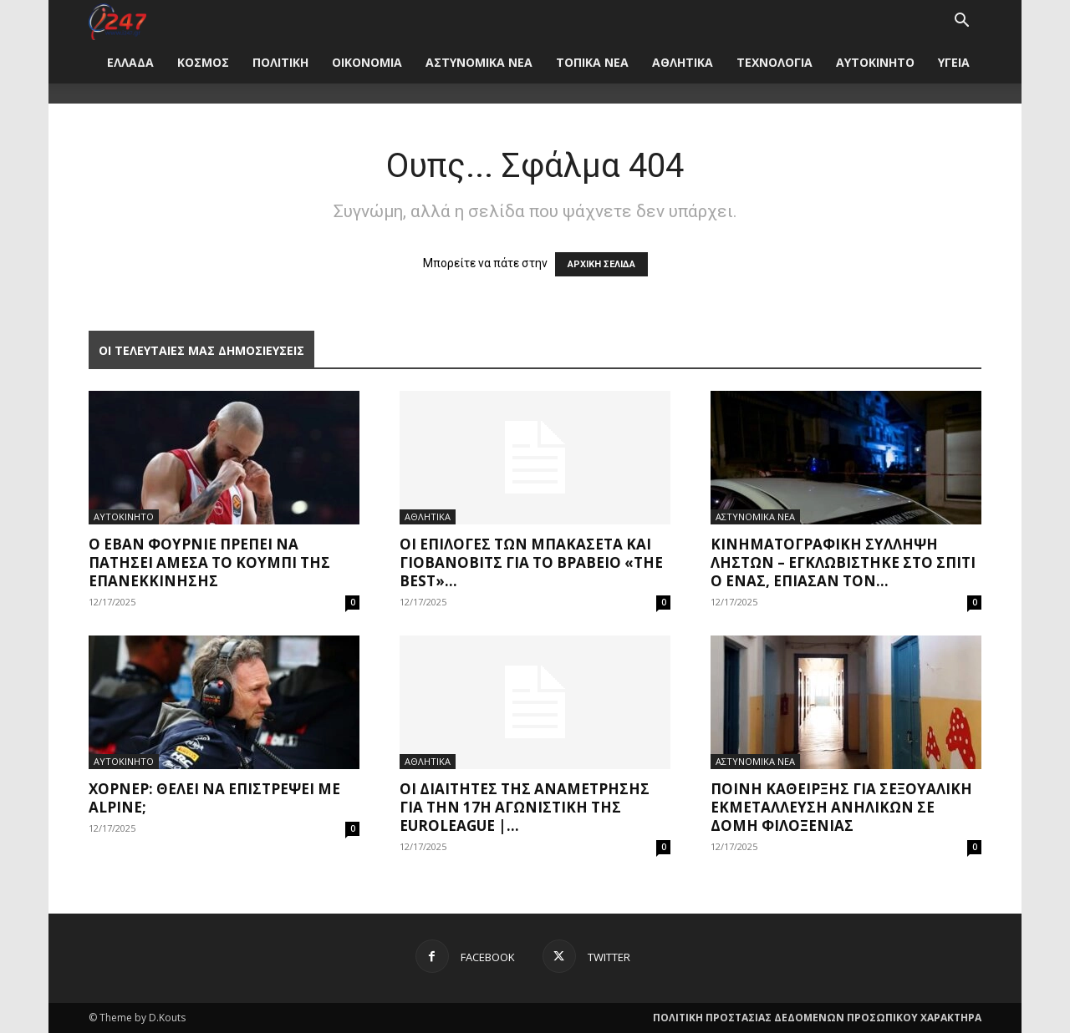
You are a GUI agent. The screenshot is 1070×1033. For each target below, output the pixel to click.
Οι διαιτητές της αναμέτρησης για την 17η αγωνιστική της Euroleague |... (525, 807)
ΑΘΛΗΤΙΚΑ (682, 62)
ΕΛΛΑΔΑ (130, 62)
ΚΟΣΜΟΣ (203, 62)
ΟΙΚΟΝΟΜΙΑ (367, 62)
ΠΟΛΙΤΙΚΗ (280, 62)
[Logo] (117, 20)
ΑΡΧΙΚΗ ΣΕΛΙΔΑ (601, 264)
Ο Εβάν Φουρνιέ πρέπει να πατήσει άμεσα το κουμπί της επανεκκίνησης (209, 562)
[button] (961, 22)
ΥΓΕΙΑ (954, 62)
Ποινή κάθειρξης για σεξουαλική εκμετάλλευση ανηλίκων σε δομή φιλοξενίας (841, 807)
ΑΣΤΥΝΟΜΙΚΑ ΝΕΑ (478, 62)
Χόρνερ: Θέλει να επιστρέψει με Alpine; (214, 798)
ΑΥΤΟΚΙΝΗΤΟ (875, 62)
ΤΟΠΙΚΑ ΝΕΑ (592, 62)
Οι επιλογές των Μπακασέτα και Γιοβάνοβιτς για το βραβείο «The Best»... (531, 562)
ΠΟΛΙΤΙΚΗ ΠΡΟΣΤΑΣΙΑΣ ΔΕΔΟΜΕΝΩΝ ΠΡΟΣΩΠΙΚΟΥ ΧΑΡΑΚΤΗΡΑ (817, 1017)
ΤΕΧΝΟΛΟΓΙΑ (774, 62)
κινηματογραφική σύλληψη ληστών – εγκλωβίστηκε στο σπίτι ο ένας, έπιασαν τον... (843, 562)
